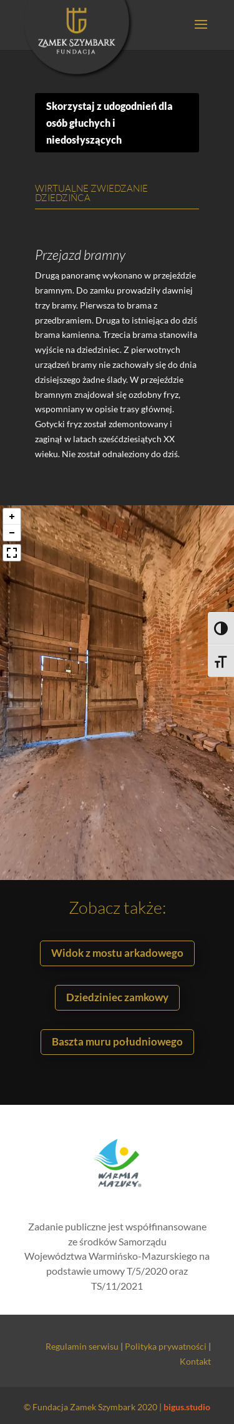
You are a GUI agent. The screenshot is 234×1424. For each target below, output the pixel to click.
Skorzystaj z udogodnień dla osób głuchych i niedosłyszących (109, 123)
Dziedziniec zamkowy (117, 997)
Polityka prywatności (166, 1346)
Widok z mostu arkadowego (117, 952)
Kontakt (195, 1361)
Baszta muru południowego (117, 1041)
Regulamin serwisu (82, 1346)
